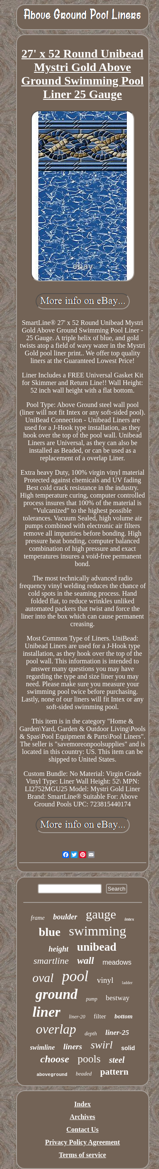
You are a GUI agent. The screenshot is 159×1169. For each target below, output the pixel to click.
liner (46, 1012)
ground (57, 994)
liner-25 (117, 1033)
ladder (127, 982)
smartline (51, 960)
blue (49, 931)
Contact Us (83, 1129)
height (58, 949)
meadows (117, 962)
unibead (96, 947)
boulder (65, 917)
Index (82, 1104)
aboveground (51, 1074)
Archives (82, 1116)
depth (91, 1033)
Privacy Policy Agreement (82, 1142)
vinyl (105, 980)
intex (129, 918)
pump (92, 999)
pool (75, 976)
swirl (102, 1045)
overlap (56, 1029)
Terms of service (82, 1154)
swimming (97, 930)
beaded (84, 1073)
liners (72, 1046)
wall (85, 960)
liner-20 (77, 1017)
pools (89, 1058)
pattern (114, 1072)
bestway (118, 998)
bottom (123, 1016)
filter (100, 1016)
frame (38, 918)
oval (42, 978)
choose (54, 1058)
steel (117, 1059)
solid (128, 1048)
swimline (42, 1047)
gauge (101, 914)
